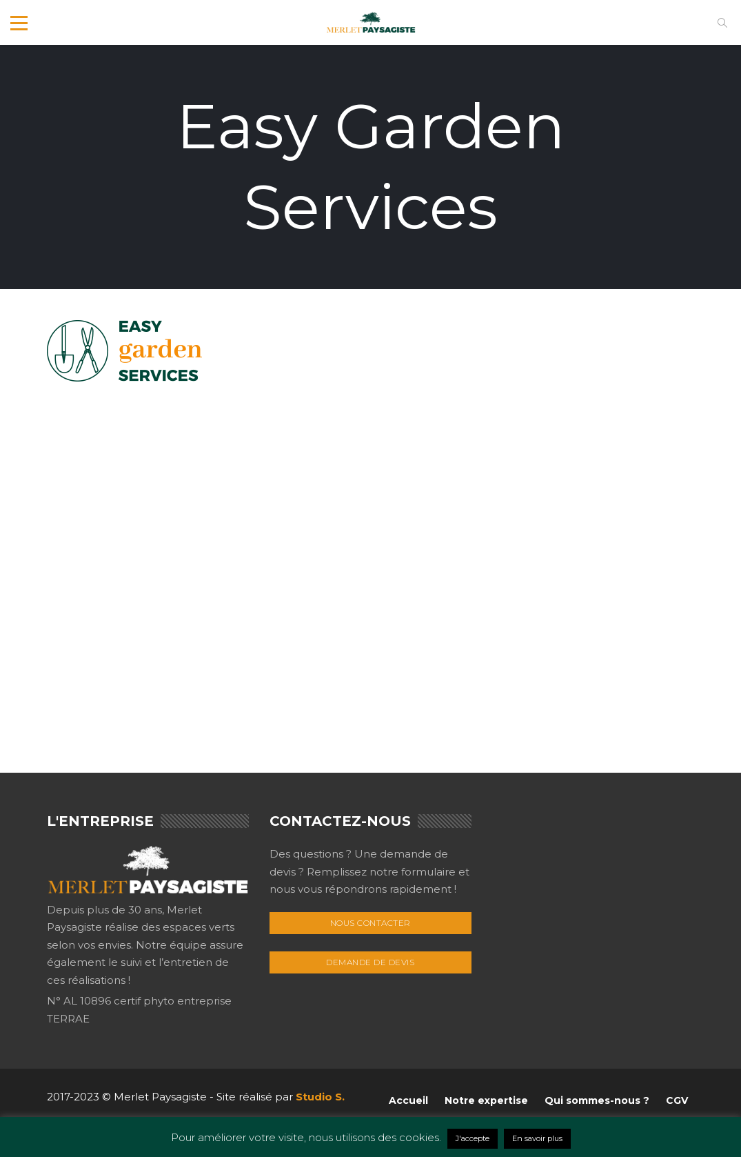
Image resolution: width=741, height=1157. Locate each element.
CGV (677, 1100)
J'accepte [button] (472, 1138)
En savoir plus (537, 1138)
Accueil (408, 1100)
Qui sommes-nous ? (597, 1100)
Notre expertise (486, 1100)
